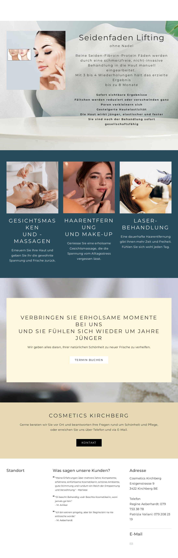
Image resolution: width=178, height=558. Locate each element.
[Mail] (131, 544)
